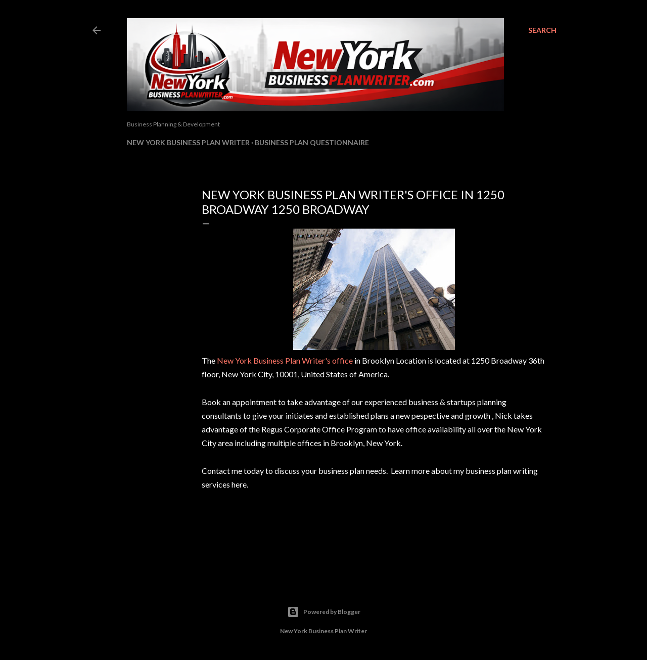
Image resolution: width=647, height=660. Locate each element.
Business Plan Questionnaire (312, 142)
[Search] (542, 30)
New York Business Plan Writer (188, 142)
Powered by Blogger (323, 612)
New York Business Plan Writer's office (285, 360)
